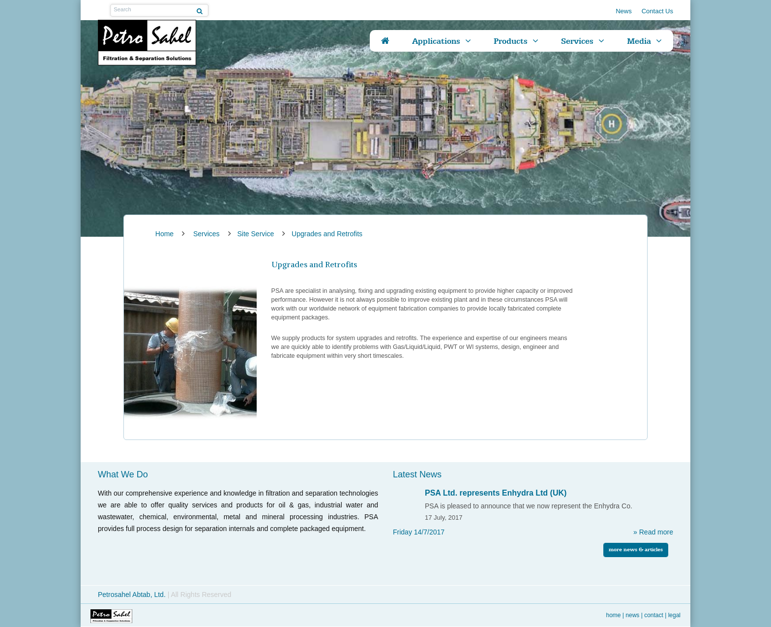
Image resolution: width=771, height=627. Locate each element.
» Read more (653, 532)
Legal (674, 615)
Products (511, 41)
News (624, 11)
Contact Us (657, 11)
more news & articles (636, 549)
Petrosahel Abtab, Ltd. (133, 594)
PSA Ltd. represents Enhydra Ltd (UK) (495, 493)
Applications (436, 41)
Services (577, 41)
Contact (653, 615)
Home (613, 615)
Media (639, 41)
